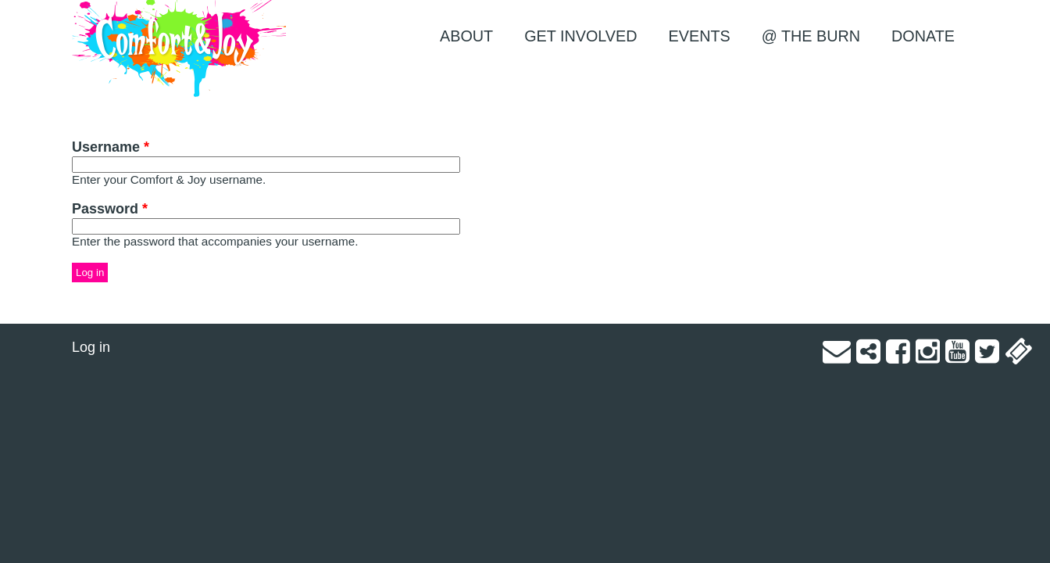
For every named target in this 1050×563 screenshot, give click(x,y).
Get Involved (580, 36)
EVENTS (699, 36)
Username (110, 147)
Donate (923, 36)
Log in (91, 347)
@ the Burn (811, 36)
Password (110, 209)
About (466, 36)
